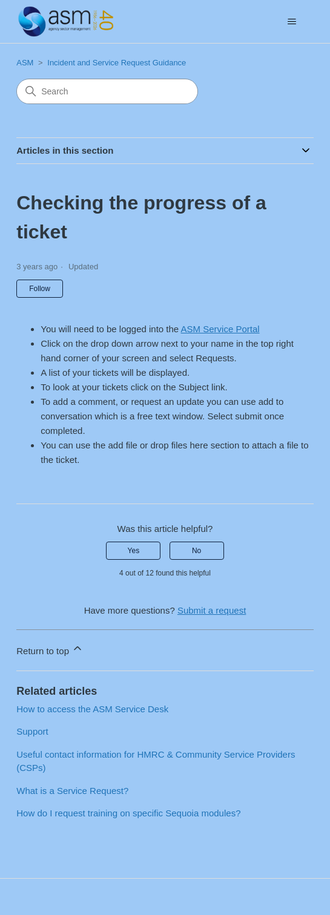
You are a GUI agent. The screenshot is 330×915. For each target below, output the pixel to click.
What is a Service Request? (72, 790)
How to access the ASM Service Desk (92, 709)
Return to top (50, 649)
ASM (24, 62)
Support (32, 731)
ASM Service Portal (220, 329)
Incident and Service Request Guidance (116, 62)
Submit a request (211, 610)
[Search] (107, 91)
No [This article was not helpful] (196, 550)
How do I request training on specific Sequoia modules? (128, 813)
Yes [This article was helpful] (134, 550)
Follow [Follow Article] (39, 288)
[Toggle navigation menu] (292, 21)
